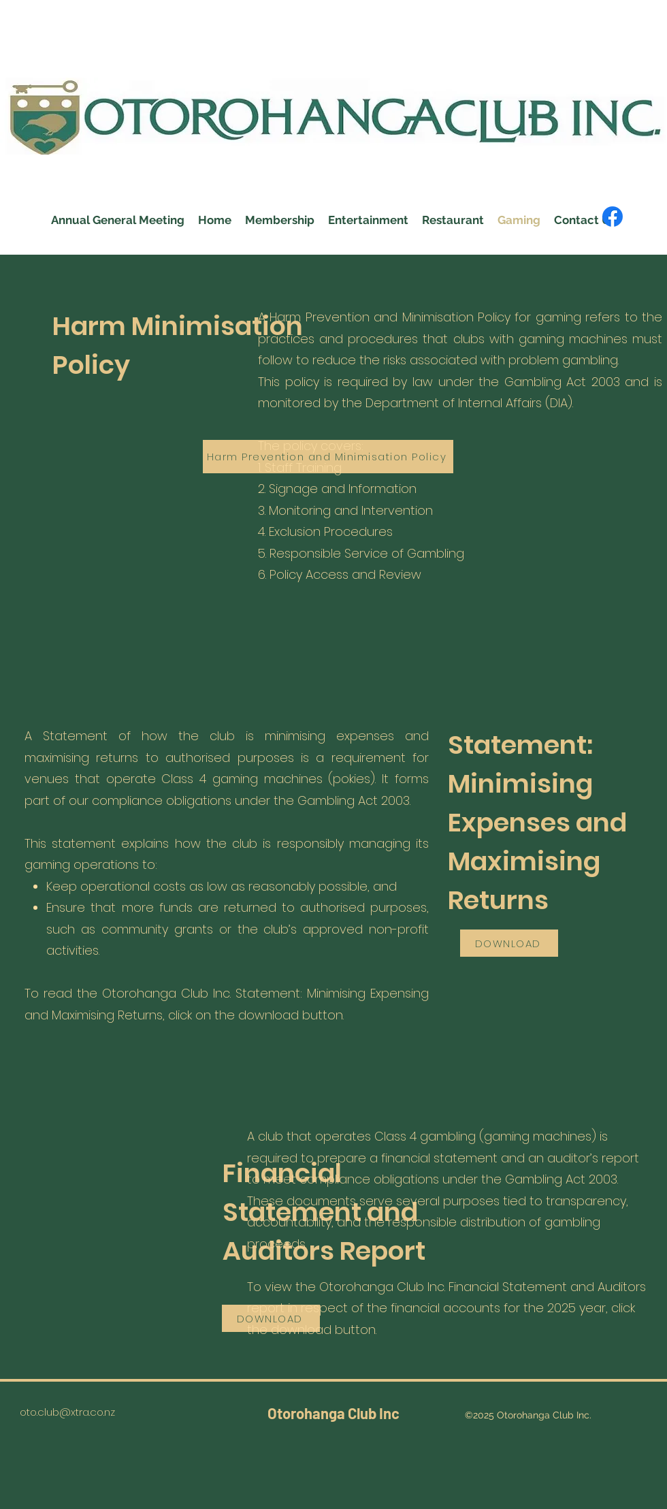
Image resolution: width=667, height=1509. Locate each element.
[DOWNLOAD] (509, 943)
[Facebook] (612, 216)
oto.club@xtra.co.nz (67, 1412)
